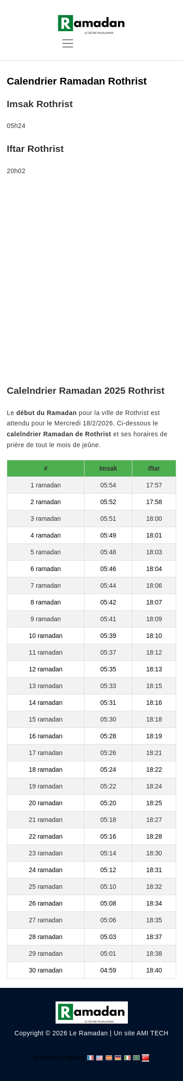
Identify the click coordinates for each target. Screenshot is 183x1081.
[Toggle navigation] (68, 43)
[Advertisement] (91, 281)
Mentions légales (59, 1057)
